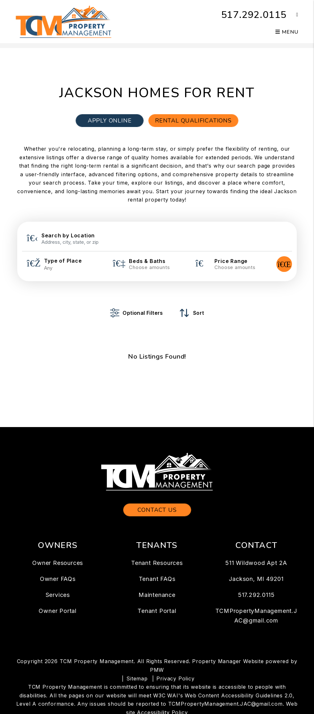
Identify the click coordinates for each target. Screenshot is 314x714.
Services (58, 594)
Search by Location (68, 235)
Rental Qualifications (193, 120)
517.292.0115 (254, 14)
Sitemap (137, 678)
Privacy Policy (175, 678)
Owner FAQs (58, 578)
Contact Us (157, 510)
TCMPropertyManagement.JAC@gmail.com (225, 704)
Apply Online (110, 120)
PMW (157, 670)
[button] (292, 15)
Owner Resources (57, 562)
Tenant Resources (157, 562)
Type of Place (63, 260)
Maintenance (157, 594)
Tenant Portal (157, 610)
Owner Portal (58, 610)
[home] (63, 21)
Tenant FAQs (157, 578)
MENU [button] (286, 32)
